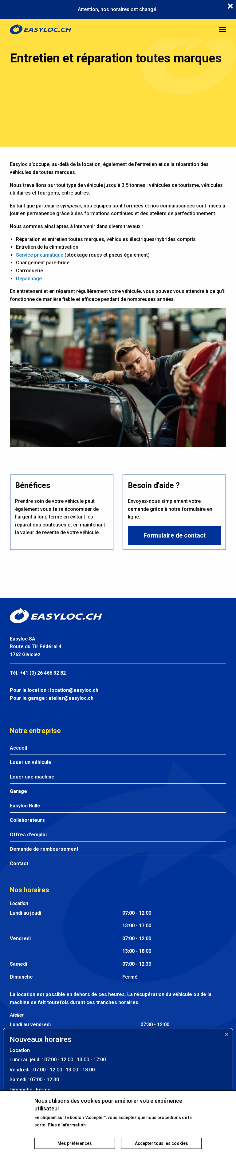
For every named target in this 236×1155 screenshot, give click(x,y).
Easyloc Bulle (25, 806)
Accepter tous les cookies (161, 1147)
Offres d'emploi (28, 835)
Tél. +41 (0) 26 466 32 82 (38, 673)
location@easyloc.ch (74, 690)
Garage (18, 791)
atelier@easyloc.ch (71, 698)
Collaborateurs (27, 820)
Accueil (18, 748)
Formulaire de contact (175, 535)
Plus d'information (67, 1129)
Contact (19, 863)
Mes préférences (74, 1147)
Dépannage (29, 279)
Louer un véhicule (30, 762)
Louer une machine (32, 777)
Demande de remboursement (44, 849)
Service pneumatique (39, 255)
